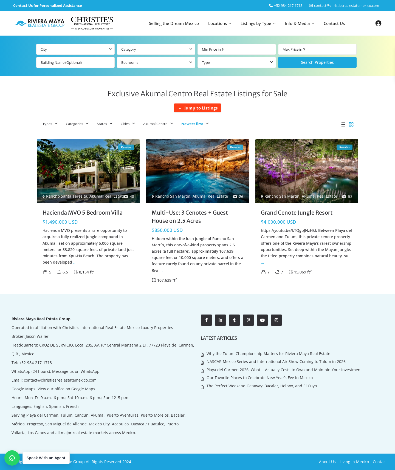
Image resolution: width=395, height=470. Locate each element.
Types (47, 123)
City (44, 49)
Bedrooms (129, 62)
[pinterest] (248, 320)
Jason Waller (37, 336)
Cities (125, 123)
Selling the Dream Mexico (174, 23)
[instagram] (276, 320)
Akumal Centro (155, 123)
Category (128, 49)
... (75, 262)
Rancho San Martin (172, 196)
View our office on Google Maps (66, 388)
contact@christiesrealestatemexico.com (346, 5)
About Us (327, 461)
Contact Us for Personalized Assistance (47, 5)
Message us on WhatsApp (76, 371)
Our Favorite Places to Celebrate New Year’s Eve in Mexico (260, 377)
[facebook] (206, 320)
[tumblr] (234, 320)
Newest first (192, 123)
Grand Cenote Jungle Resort (296, 212)
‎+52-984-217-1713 (288, 5)
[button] (37, 458)
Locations (217, 23)
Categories (74, 123)
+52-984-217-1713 (35, 362)
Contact (380, 461)
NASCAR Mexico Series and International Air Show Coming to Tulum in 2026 (276, 361)
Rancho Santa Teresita (66, 196)
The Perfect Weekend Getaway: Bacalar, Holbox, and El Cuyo (262, 385)
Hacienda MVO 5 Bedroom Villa (83, 212)
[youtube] (262, 320)
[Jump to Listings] (197, 107)
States (102, 123)
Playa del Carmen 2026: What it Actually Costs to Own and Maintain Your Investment (284, 369)
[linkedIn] (220, 320)
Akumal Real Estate (107, 196)
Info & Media (297, 23)
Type (206, 62)
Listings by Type (256, 23)
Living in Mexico (354, 461)
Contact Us (334, 23)
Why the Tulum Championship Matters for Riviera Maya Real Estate (268, 353)
